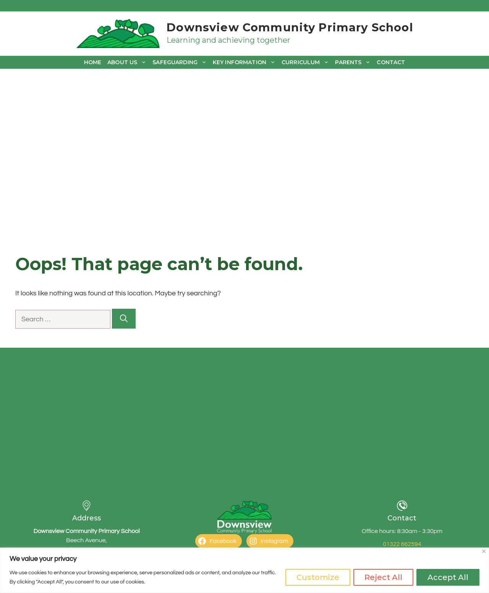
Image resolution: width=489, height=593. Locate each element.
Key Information (246, 62)
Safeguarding (181, 62)
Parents (354, 62)
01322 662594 (402, 544)
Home (93, 62)
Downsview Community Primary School (290, 27)
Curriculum (307, 62)
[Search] (124, 319)
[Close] (484, 551)
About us (128, 62)
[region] (244, 570)
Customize (317, 577)
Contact (391, 62)
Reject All (383, 577)
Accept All (447, 577)
